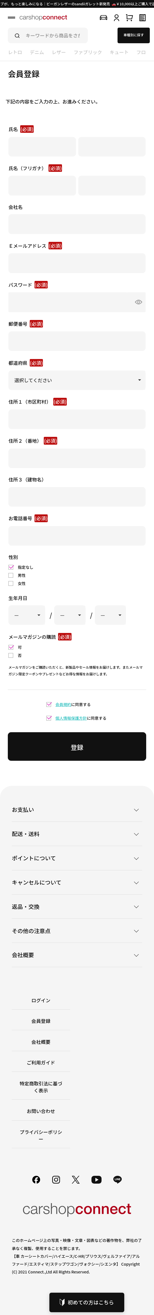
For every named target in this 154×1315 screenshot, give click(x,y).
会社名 (15, 206)
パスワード (28, 284)
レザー (59, 52)
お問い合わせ (41, 1110)
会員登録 (40, 1020)
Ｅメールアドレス (35, 245)
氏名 (21, 129)
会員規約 (63, 704)
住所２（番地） (32, 440)
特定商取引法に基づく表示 (41, 1087)
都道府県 (25, 363)
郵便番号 (25, 323)
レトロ (15, 52)
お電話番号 (28, 518)
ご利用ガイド (41, 1062)
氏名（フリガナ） (35, 168)
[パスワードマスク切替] (137, 302)
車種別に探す (133, 34)
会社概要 (40, 1041)
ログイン (40, 1000)
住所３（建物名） (27, 479)
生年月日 (17, 597)
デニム (37, 52)
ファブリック (87, 52)
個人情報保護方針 (71, 718)
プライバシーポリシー (41, 1135)
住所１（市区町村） (37, 401)
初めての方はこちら (87, 1302)
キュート (119, 52)
